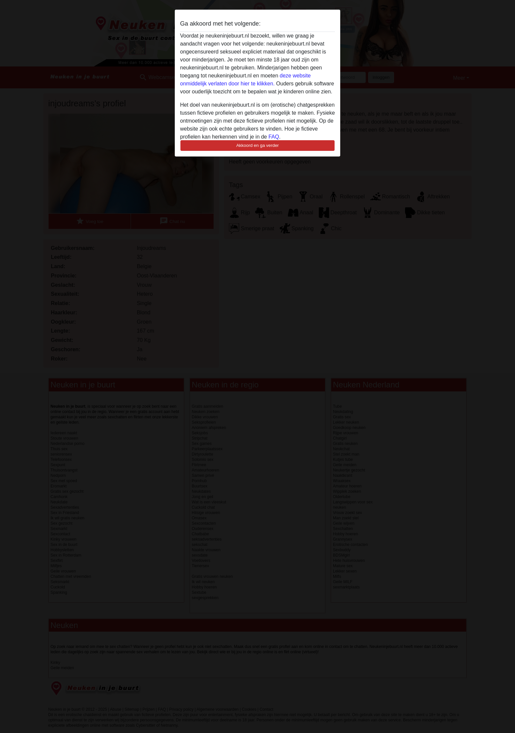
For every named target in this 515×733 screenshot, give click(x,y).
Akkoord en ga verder (257, 145)
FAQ (273, 137)
